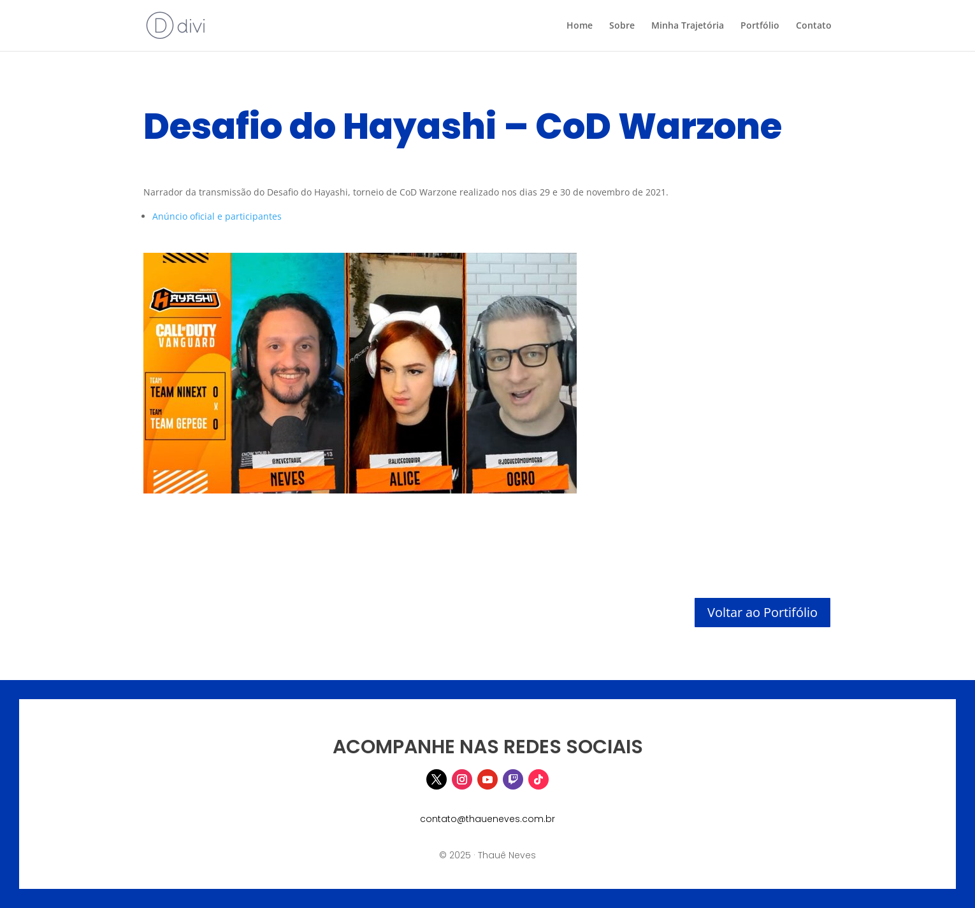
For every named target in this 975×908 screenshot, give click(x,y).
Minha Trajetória (687, 26)
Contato (814, 26)
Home (580, 26)
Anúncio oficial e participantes (217, 216)
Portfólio (759, 26)
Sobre (622, 26)
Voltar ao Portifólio (762, 612)
